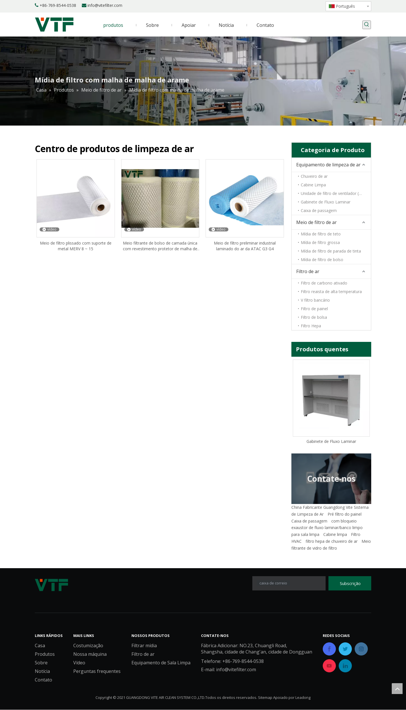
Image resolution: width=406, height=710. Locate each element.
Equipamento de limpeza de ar (328, 165)
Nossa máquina (90, 654)
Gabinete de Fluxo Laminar (325, 202)
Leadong (302, 697)
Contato (43, 680)
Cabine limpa (335, 534)
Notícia (42, 671)
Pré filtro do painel (345, 514)
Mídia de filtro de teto (321, 234)
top (397, 688)
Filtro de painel (314, 308)
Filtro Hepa (311, 325)
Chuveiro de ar (314, 176)
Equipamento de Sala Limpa (160, 663)
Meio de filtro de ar (316, 222)
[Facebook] (280, 5)
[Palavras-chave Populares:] (366, 25)
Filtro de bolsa (314, 317)
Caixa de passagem (319, 210)
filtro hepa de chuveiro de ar (332, 541)
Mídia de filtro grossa (320, 242)
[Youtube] (309, 5)
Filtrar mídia (144, 646)
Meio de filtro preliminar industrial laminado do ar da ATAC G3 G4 (245, 245)
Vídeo (79, 663)
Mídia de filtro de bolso (322, 259)
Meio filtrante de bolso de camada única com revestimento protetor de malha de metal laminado (160, 246)
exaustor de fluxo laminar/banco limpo (327, 527)
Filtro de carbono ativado (324, 283)
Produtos (45, 654)
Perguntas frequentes (97, 671)
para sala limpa (305, 534)
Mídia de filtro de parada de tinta (331, 251)
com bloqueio (344, 521)
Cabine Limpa (313, 184)
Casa (40, 646)
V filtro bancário (315, 300)
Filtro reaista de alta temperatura (331, 291)
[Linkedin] (289, 5)
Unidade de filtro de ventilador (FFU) (334, 193)
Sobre (41, 663)
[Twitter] (299, 5)
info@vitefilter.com (105, 5)
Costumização (88, 646)
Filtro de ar (307, 271)
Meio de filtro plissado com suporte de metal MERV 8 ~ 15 (75, 245)
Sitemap (265, 697)
